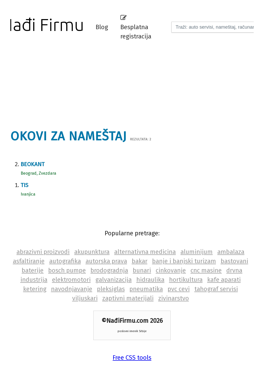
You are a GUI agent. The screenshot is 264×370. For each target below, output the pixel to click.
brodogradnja (109, 270)
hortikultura (186, 279)
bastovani (234, 261)
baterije (33, 270)
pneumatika (146, 289)
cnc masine (206, 270)
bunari (142, 270)
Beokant (33, 164)
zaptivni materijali (128, 298)
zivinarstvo (173, 298)
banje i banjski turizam (184, 261)
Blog (102, 27)
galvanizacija (113, 279)
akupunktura (92, 251)
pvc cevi (179, 289)
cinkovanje (171, 270)
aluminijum (196, 251)
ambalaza (230, 251)
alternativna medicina (145, 251)
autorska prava (106, 261)
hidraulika (150, 279)
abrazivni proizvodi (43, 251)
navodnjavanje (71, 289)
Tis (24, 185)
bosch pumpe (67, 270)
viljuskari (85, 298)
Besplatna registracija (135, 27)
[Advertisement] (135, 84)
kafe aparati (224, 279)
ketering (34, 289)
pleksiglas (111, 289)
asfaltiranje (29, 261)
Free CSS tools (132, 357)
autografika (65, 261)
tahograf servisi (216, 289)
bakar (139, 261)
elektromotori (71, 279)
